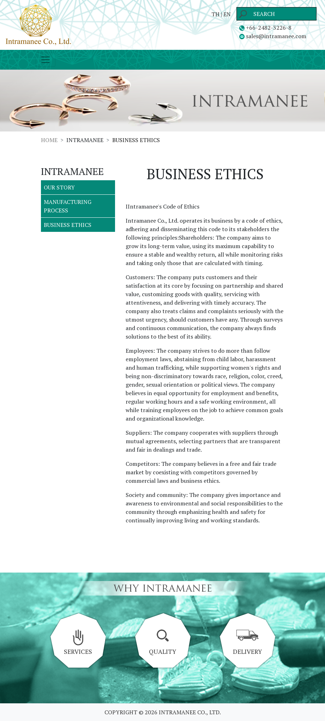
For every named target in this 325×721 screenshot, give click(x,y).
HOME (49, 140)
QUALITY (162, 642)
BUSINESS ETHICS (67, 225)
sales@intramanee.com (272, 36)
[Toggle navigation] (45, 60)
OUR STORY (59, 187)
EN (227, 14)
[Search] (276, 13)
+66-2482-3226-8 (265, 27)
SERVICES (78, 642)
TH (215, 14)
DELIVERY (247, 642)
